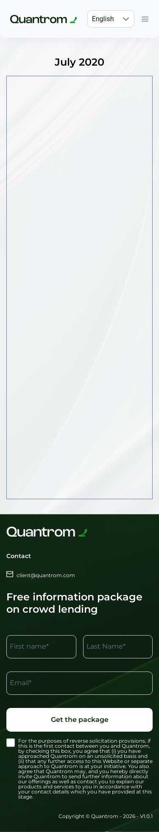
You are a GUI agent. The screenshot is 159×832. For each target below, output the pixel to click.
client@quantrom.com (40, 575)
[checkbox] (10, 742)
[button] (126, 19)
